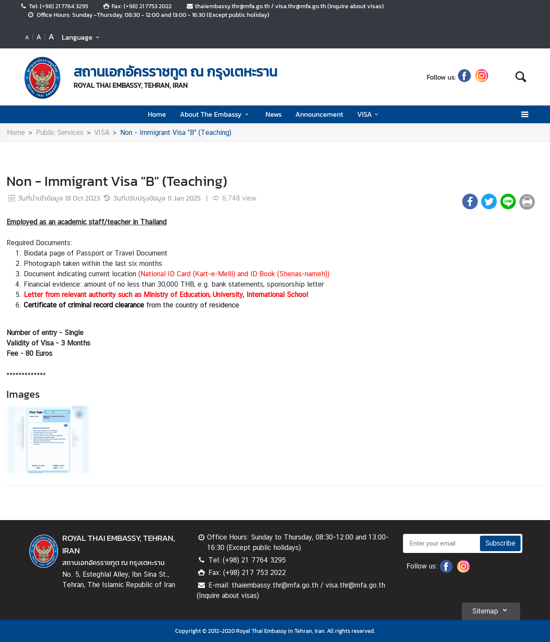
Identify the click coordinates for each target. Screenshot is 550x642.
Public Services (59, 132)
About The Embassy (215, 114)
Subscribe (500, 543)
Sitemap (491, 610)
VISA (369, 114)
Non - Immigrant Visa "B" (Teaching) (175, 132)
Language (82, 37)
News (273, 114)
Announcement (319, 114)
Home (157, 114)
